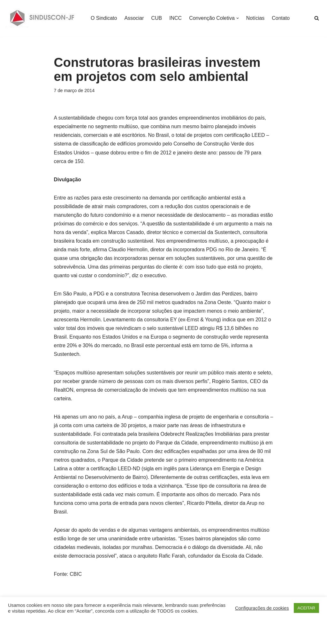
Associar (134, 18)
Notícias (256, 18)
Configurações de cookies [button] (262, 608)
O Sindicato (104, 18)
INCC (176, 18)
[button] (238, 18)
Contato (281, 18)
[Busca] (316, 18)
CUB (156, 18)
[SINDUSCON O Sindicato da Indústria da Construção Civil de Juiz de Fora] (42, 18)
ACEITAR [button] (306, 608)
